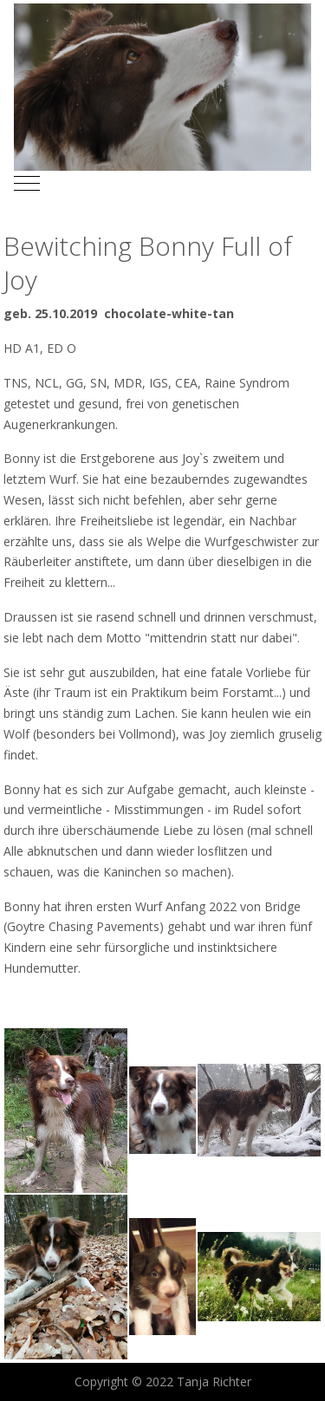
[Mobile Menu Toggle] (27, 184)
